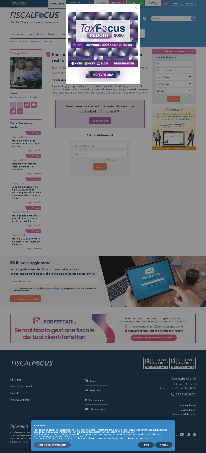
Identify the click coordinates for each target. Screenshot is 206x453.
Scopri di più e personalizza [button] (52, 445)
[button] (170, 425)
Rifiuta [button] (146, 445)
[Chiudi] (136, 8)
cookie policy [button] (129, 432)
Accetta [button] (164, 445)
